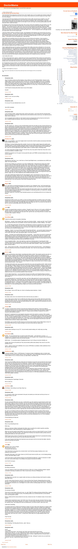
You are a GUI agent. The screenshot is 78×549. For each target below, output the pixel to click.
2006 (59, 79)
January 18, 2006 (8, 518)
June (61, 88)
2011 (59, 73)
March (61, 91)
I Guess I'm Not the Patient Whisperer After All (68, 102)
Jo (5, 36)
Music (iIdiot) (74, 60)
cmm (6, 207)
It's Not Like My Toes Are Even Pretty (10, 13)
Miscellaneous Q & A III (72, 52)
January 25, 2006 (8, 540)
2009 (59, 76)
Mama (74, 117)
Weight (75, 63)
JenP (6, 444)
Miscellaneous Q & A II (72, 51)
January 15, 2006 (8, 383)
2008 (59, 77)
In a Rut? (75, 55)
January (61, 94)
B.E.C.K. (7, 252)
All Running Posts (73, 64)
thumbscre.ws (8, 138)
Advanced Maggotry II (73, 54)
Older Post (50, 544)
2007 (59, 78)
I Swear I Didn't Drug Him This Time (66, 100)
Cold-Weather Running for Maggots (70, 58)
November (62, 82)
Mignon (6, 183)
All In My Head (72, 115)
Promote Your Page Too (73, 15)
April (61, 90)
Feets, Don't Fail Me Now (72, 59)
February (61, 92)
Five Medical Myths (63, 95)
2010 (59, 74)
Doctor (74, 116)
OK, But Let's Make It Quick (64, 98)
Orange (6, 306)
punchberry (7, 385)
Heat (76, 57)
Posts (70, 108)
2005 (59, 103)
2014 (59, 70)
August (61, 85)
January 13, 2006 (8, 92)
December (62, 80)
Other (74, 118)
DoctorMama (11, 5)
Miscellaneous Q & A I (73, 50)
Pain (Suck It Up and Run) (72, 56)
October (61, 83)
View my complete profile (72, 36)
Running (73, 119)
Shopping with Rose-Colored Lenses (66, 96)
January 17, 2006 (8, 463)
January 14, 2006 (8, 98)
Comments (71, 110)
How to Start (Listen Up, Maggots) (70, 49)
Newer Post (3, 544)
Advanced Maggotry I (73, 53)
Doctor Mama (75, 12)
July (60, 86)
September (62, 84)
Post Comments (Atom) (11, 546)
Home (26, 544)
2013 (59, 71)
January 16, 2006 (8, 419)
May (60, 89)
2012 (59, 72)
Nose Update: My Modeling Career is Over (67, 101)
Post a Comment (5, 542)
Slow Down (75, 62)
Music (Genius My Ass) (72, 61)
